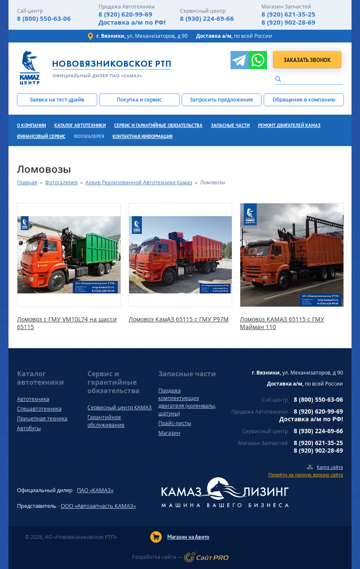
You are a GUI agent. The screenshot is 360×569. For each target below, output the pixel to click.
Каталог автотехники (80, 125)
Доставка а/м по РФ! (132, 22)
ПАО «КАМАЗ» (95, 490)
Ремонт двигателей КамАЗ (289, 125)
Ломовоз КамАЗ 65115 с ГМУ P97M (179, 319)
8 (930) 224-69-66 (207, 18)
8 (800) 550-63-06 (44, 18)
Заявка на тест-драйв (57, 99)
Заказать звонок (307, 60)
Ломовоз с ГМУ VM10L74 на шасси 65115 (67, 323)
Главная (27, 182)
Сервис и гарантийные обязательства (158, 125)
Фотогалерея (89, 136)
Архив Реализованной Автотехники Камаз (138, 182)
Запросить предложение (221, 99)
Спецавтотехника (39, 408)
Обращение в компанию (304, 99)
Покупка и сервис (139, 99)
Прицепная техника (42, 418)
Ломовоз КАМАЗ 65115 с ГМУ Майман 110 (282, 323)
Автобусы (29, 428)
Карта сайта (330, 467)
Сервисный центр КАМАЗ (119, 407)
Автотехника (33, 399)
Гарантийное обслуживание (105, 421)
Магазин (169, 433)
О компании (31, 125)
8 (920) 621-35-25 (288, 14)
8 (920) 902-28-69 (288, 22)
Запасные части (230, 125)
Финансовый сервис (41, 136)
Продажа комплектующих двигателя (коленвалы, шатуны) (187, 402)
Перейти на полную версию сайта (305, 474)
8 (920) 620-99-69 (125, 14)
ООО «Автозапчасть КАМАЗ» (98, 506)
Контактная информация (142, 136)
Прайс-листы (174, 423)
